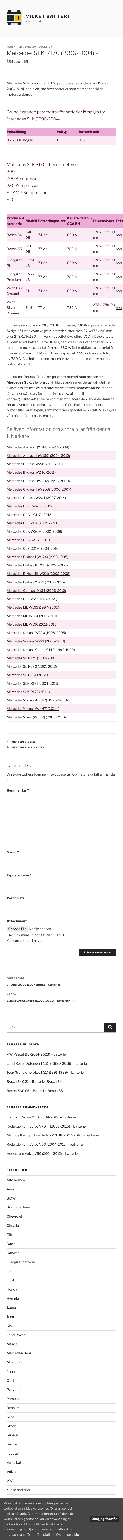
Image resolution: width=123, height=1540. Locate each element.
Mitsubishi (15, 1362)
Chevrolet (14, 1216)
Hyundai (13, 1298)
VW (10, 1481)
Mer (119, 235)
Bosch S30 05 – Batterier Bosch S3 (35, 1091)
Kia (9, 1326)
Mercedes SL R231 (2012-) (27, 675)
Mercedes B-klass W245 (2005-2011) (36, 464)
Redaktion (45, 46)
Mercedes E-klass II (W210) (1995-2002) (38, 565)
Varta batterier (18, 1462)
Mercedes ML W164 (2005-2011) (32, 616)
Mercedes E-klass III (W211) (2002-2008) (38, 574)
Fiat (10, 1271)
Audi (10, 1189)
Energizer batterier (21, 1262)
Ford (10, 1280)
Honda (12, 1289)
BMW (11, 1198)
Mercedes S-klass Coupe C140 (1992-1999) (41, 650)
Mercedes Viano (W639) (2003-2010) (36, 717)
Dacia (11, 1244)
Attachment (17, 921)
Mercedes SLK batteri (29, 747)
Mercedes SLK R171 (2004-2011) (32, 683)
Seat (10, 1417)
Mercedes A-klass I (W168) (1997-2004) (38, 447)
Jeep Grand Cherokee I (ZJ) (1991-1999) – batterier (46, 1072)
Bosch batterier (19, 1207)
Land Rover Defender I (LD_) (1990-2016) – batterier (47, 1063)
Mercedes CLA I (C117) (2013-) (30, 515)
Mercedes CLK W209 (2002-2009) (34, 531)
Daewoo (13, 1253)
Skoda (12, 1426)
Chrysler (13, 1225)
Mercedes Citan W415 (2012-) (30, 506)
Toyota (12, 1453)
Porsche (13, 1399)
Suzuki (12, 1444)
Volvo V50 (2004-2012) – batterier (49, 1117)
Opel (10, 1380)
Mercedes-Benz (23, 742)
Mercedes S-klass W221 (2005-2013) (36, 641)
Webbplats (16, 898)
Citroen (13, 1235)
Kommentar (18, 790)
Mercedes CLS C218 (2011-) (28, 540)
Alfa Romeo (16, 1180)
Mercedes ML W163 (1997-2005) (33, 607)
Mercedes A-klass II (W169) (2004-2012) (38, 456)
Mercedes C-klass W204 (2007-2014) (36, 498)
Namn (13, 852)
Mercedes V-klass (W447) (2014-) (33, 709)
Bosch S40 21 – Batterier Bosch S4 (34, 1082)
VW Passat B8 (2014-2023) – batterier (37, 1054)
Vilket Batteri (47, 16)
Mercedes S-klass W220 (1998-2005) (36, 633)
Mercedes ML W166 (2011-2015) (32, 624)
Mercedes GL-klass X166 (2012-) (32, 599)
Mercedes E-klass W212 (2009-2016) (36, 582)
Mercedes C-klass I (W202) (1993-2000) (38, 481)
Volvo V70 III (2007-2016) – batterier (58, 1126)
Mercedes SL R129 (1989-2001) (31, 658)
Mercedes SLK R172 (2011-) (28, 692)
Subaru (12, 1435)
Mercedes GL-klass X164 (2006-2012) (36, 591)
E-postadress (19, 875)
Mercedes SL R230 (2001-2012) (32, 666)
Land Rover (16, 1335)
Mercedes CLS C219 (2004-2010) (33, 548)
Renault (13, 1408)
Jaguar (12, 1308)
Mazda (12, 1344)
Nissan (12, 1371)
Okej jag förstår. (104, 1515)
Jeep (10, 1317)
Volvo (11, 1472)
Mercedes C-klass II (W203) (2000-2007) (39, 489)
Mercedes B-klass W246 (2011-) (32, 472)
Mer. (7, 1534)
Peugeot (13, 1390)
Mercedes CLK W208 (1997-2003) (34, 523)
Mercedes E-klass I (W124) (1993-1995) (37, 557)
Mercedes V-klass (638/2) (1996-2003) (37, 700)
